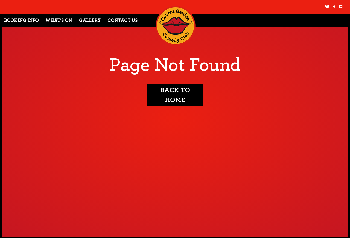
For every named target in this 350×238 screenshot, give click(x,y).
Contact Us (122, 20)
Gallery (90, 20)
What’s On (58, 20)
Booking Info (21, 20)
